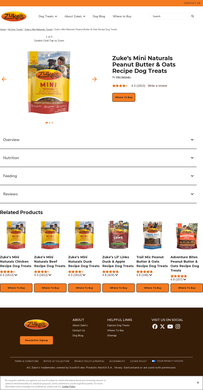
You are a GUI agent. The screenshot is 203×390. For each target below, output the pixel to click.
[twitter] (162, 327)
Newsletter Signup (36, 340)
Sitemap (112, 335)
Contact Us (192, 3)
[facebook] (154, 327)
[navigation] (94, 79)
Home (3, 29)
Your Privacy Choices (170, 361)
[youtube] (170, 327)
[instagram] (178, 327)
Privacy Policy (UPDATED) (89, 361)
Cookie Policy (138, 361)
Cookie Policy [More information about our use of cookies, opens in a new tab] (68, 386)
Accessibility (117, 361)
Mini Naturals (123, 77)
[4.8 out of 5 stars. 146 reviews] (152, 273)
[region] (101, 383)
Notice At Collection (56, 361)
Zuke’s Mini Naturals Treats (38, 29)
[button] (46, 122)
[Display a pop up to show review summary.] (15, 275)
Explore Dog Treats (118, 325)
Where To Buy (115, 330)
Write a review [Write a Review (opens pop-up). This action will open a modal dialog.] (157, 85)
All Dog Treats (15, 29)
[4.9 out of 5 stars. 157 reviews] (186, 278)
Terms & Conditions (27, 361)
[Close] (197, 382)
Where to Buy (122, 16)
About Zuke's (80, 325)
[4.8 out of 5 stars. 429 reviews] (118, 273)
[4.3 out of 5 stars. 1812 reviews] (16, 273)
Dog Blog (99, 16)
